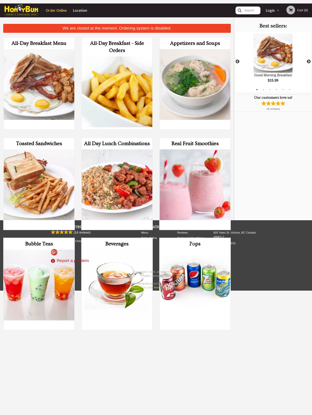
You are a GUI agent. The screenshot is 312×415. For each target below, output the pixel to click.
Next (309, 61)
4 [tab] (276, 89)
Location (80, 10)
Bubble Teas (39, 244)
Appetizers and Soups (195, 43)
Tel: (224, 367)
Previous (237, 61)
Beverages (116, 244)
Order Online (56, 10)
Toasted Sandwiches (39, 144)
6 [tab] (289, 89)
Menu (144, 357)
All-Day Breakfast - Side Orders (117, 47)
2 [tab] (263, 89)
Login (270, 10)
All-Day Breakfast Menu (38, 43)
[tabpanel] (273, 62)
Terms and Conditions (190, 362)
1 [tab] (257, 89)
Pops (194, 244)
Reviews (182, 357)
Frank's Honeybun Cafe (73, 352)
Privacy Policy (186, 367)
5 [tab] (283, 89)
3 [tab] (270, 89)
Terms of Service (163, 412)
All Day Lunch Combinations (117, 144)
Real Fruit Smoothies (195, 144)
